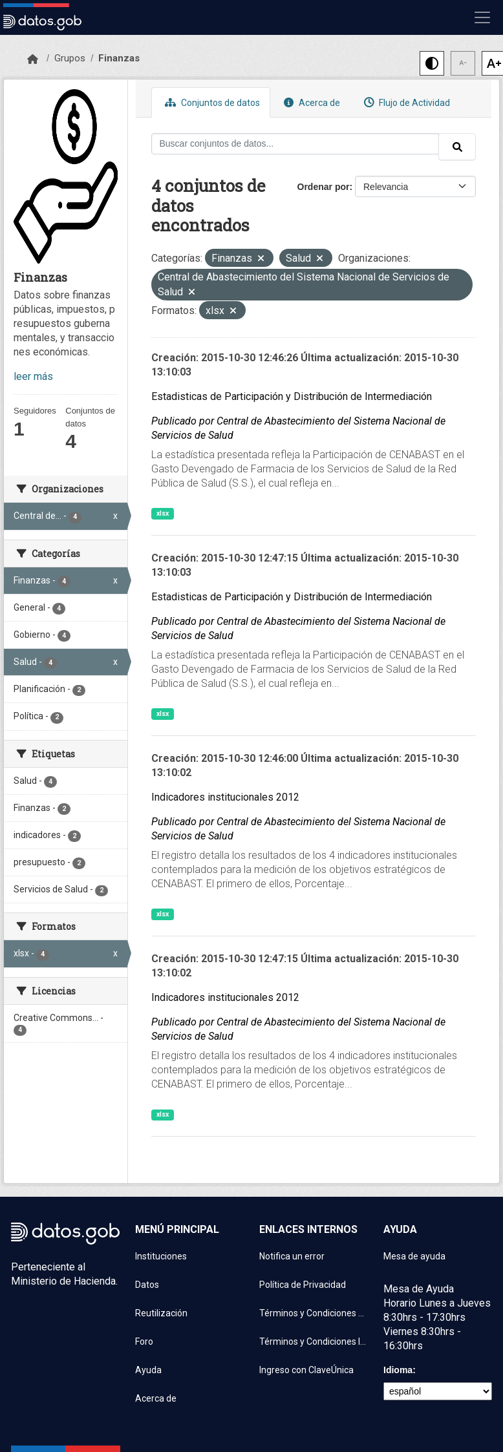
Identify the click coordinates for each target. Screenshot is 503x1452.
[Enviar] (457, 146)
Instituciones (161, 1256)
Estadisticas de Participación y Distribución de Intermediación (291, 396)
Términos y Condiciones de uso (313, 1313)
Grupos (69, 58)
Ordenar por (323, 187)
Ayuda (148, 1370)
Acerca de (310, 102)
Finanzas (119, 58)
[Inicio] (32, 59)
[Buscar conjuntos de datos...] (295, 143)
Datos (147, 1284)
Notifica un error (292, 1256)
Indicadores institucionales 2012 (225, 797)
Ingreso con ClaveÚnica (306, 1370)
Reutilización (161, 1313)
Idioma (397, 1370)
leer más (33, 376)
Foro (144, 1341)
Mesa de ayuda (414, 1256)
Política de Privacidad (302, 1284)
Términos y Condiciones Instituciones (313, 1341)
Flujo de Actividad (405, 102)
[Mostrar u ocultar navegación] (482, 17)
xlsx (162, 513)
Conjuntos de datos (211, 102)
